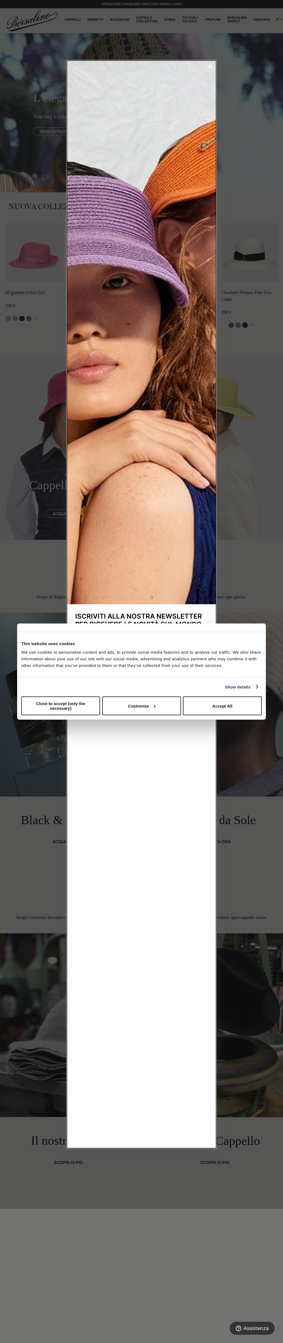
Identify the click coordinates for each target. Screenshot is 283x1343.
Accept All (222, 705)
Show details (238, 686)
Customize (142, 705)
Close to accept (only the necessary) (60, 706)
